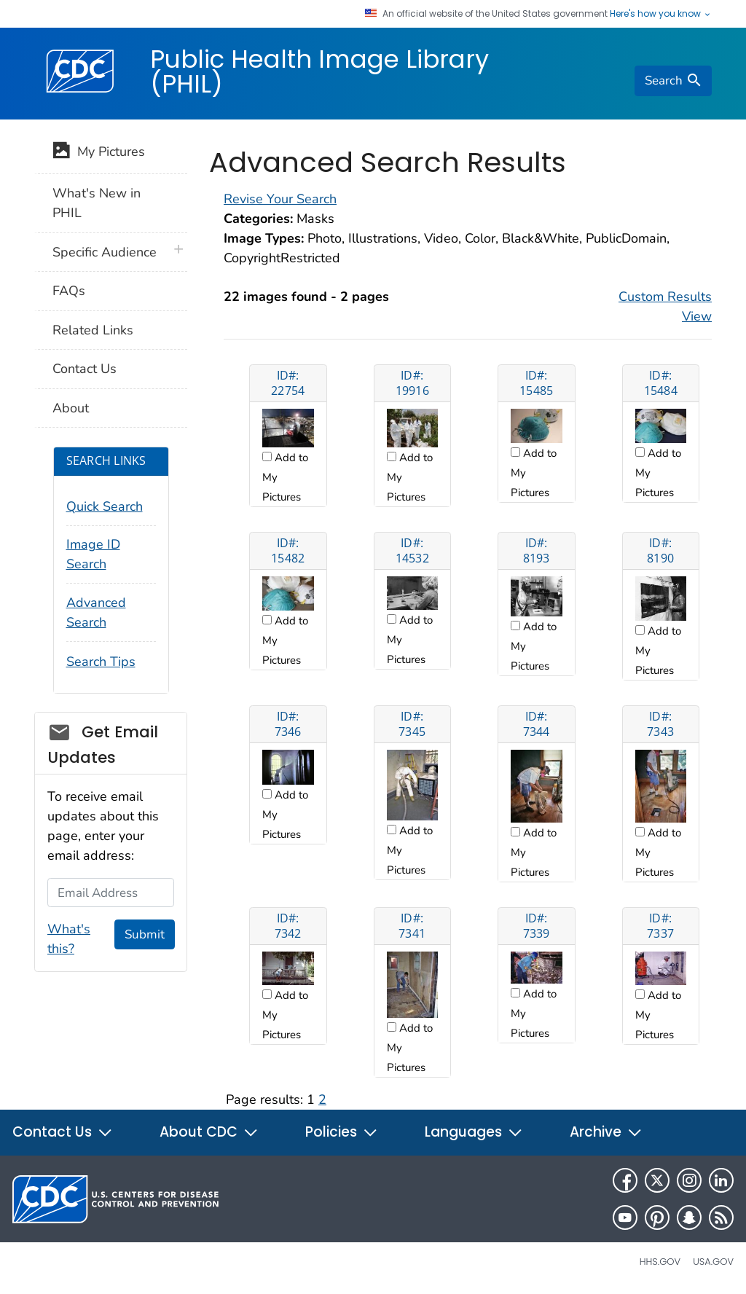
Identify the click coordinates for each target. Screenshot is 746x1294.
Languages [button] (474, 1132)
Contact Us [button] (62, 1132)
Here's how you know (661, 14)
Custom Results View (665, 306)
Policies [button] (341, 1132)
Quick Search (104, 506)
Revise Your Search (280, 199)
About (70, 408)
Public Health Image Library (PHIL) (319, 71)
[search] (673, 81)
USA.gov (713, 1261)
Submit (145, 934)
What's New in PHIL (96, 202)
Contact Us (84, 368)
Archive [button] (606, 1132)
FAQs (68, 290)
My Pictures (98, 153)
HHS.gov (660, 1261)
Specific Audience (104, 252)
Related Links (92, 330)
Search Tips (101, 661)
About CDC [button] (209, 1132)
